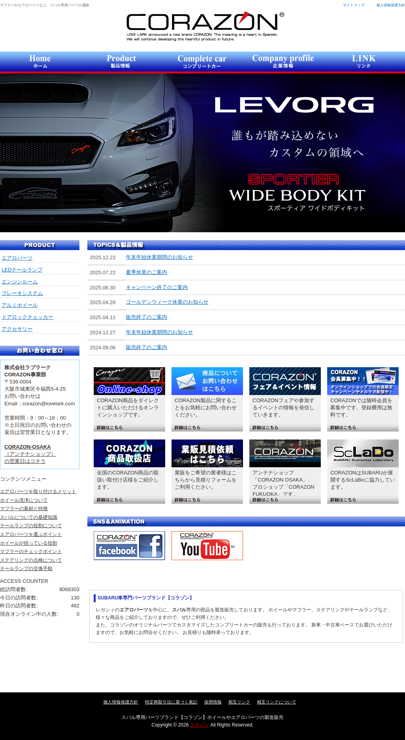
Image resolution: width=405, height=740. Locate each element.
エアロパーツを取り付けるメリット (38, 491)
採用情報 (213, 702)
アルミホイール (20, 305)
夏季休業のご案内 (146, 272)
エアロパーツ (17, 258)
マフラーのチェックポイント (31, 551)
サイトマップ (353, 5)
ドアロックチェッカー (27, 317)
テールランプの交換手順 (26, 568)
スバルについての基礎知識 (28, 517)
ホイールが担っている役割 (28, 543)
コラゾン (205, 26)
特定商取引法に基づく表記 (171, 702)
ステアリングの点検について (31, 560)
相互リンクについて (276, 702)
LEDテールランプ (22, 270)
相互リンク (239, 702)
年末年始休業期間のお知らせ (159, 257)
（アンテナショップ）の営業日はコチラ (30, 454)
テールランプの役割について (31, 525)
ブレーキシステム (22, 293)
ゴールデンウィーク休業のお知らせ (167, 302)
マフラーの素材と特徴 (24, 508)
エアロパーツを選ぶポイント (31, 534)
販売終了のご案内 (146, 317)
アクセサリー (17, 329)
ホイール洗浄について (24, 500)
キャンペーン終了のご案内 (157, 287)
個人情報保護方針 (390, 5)
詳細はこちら (129, 428)
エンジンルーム (20, 282)
